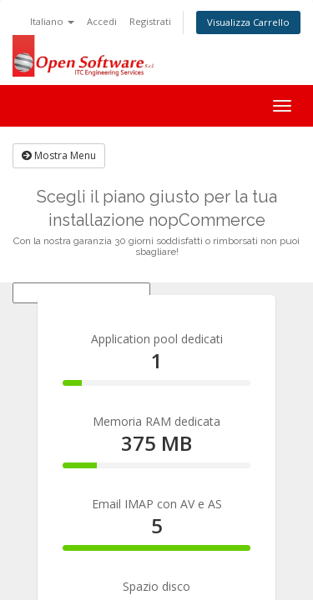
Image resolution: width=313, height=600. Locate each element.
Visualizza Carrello (248, 22)
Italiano (52, 21)
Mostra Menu (59, 155)
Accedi (102, 21)
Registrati (150, 21)
